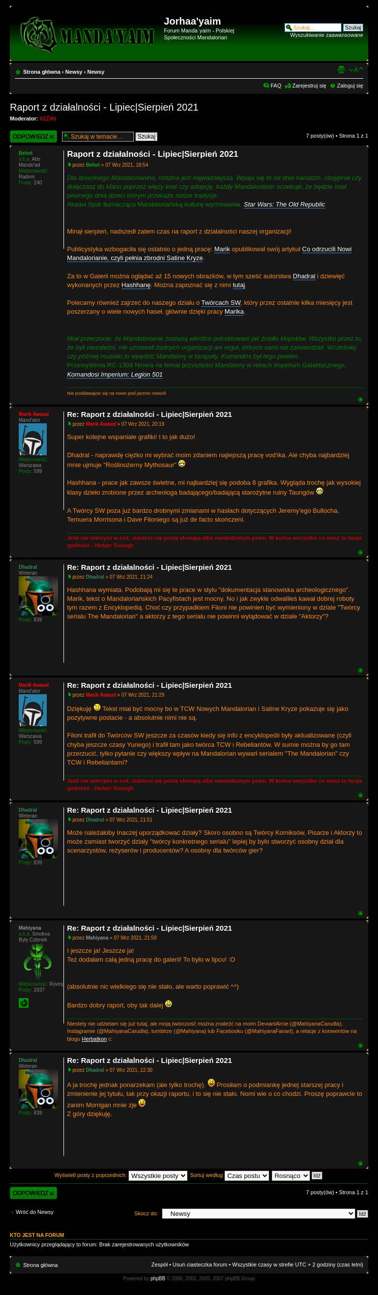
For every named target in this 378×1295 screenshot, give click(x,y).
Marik (222, 249)
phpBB (158, 1278)
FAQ (276, 85)
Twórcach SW (220, 302)
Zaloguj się (350, 85)
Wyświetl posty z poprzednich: (121, 1175)
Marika (234, 311)
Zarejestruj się (309, 85)
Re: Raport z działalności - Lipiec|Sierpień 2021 (149, 414)
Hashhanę (136, 285)
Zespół (160, 1264)
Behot (92, 165)
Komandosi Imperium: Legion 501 (114, 374)
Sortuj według (229, 1175)
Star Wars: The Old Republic (284, 204)
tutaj (239, 285)
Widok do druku (341, 69)
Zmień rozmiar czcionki (356, 69)
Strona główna (42, 72)
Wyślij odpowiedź (33, 136)
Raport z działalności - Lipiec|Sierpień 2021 (104, 107)
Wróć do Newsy (35, 1212)
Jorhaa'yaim (192, 21)
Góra (360, 399)
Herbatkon (94, 1039)
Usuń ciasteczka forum (200, 1264)
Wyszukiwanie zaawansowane (326, 35)
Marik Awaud (101, 424)
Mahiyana (97, 938)
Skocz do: (146, 1213)
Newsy (74, 72)
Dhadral (304, 276)
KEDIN (48, 118)
